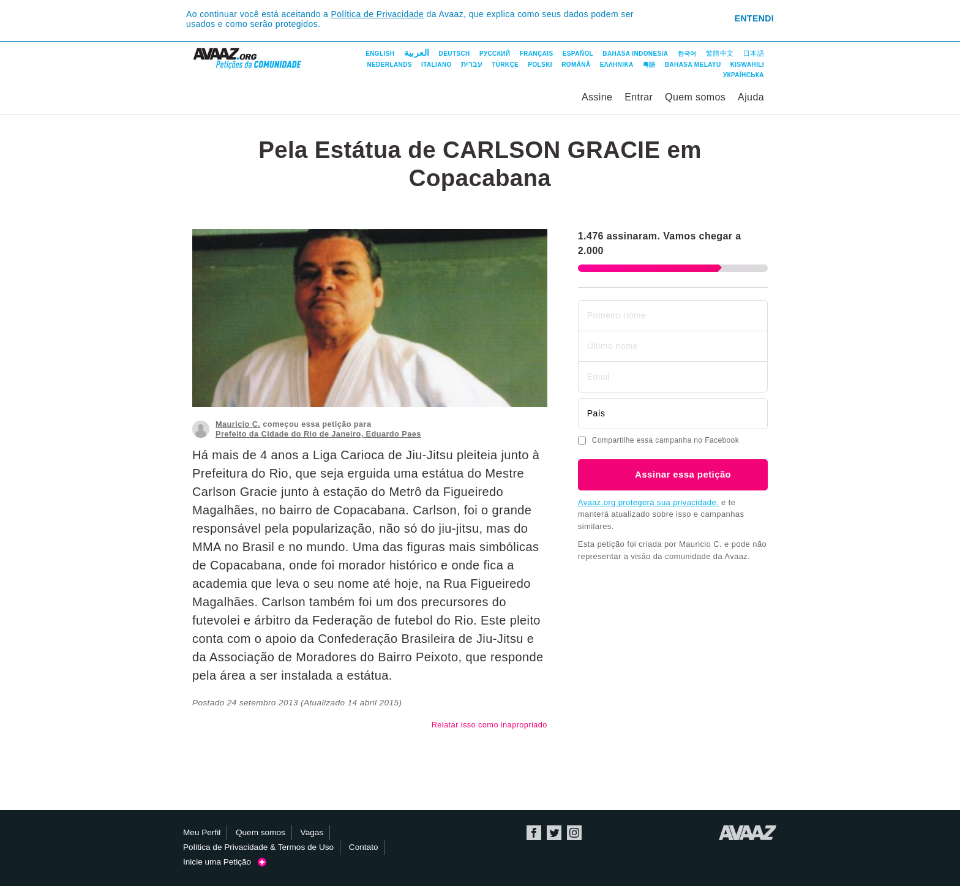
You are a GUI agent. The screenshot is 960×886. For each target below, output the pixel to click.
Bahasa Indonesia (635, 53)
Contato (363, 847)
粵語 (649, 64)
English (380, 53)
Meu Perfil (201, 832)
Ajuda (751, 97)
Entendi (754, 18)
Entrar (638, 97)
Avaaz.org (748, 832)
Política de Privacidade (377, 14)
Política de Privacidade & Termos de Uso (258, 847)
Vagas (312, 832)
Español (578, 53)
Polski (540, 64)
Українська (743, 75)
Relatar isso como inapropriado (489, 724)
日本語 (753, 53)
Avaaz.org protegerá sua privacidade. (648, 502)
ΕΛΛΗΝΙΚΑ (617, 64)
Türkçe (505, 64)
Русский (494, 53)
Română (575, 64)
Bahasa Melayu (693, 64)
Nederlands (389, 64)
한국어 (687, 53)
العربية (417, 53)
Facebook (534, 832)
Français (536, 53)
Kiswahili (747, 64)
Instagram (574, 832)
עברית (471, 64)
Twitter (554, 832)
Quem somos (695, 97)
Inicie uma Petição (224, 861)
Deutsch (454, 53)
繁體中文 (720, 53)
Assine (597, 97)
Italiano (436, 64)
